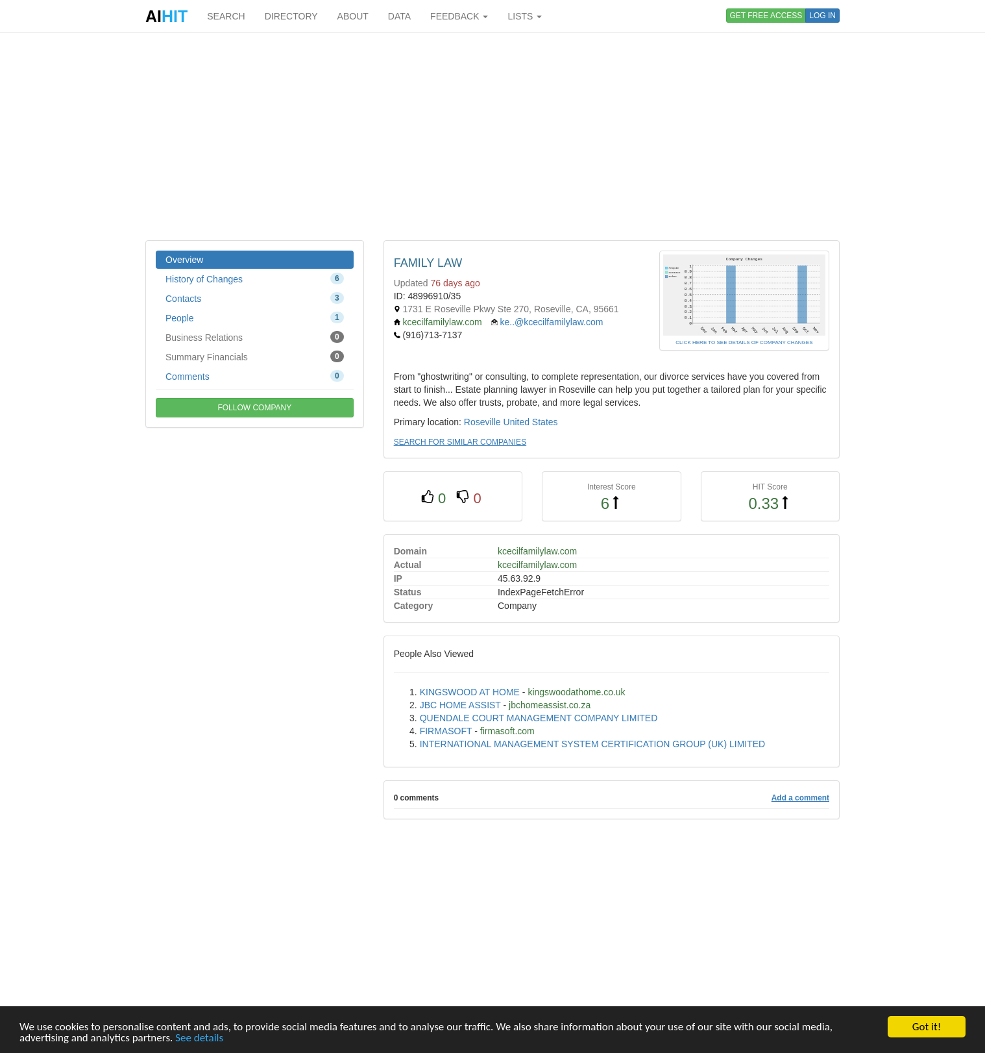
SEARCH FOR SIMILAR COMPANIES (460, 442)
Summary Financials (254, 356)
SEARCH (226, 16)
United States (531, 422)
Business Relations (254, 337)
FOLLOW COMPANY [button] (254, 407)
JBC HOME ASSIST (460, 705)
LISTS (524, 16)
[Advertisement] (492, 136)
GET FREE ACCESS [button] (766, 15)
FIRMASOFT (446, 731)
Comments (254, 376)
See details (199, 1038)
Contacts (254, 298)
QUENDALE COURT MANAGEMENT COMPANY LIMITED (539, 718)
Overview (184, 259)
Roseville (482, 422)
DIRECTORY (291, 16)
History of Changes (254, 278)
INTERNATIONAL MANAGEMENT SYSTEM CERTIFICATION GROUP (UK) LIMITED (593, 744)
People (254, 317)
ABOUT (353, 16)
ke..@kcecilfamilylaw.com (551, 322)
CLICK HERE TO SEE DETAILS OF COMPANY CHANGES (743, 342)
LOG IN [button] (822, 15)
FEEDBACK (459, 16)
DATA (399, 16)
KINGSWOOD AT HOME (470, 692)
